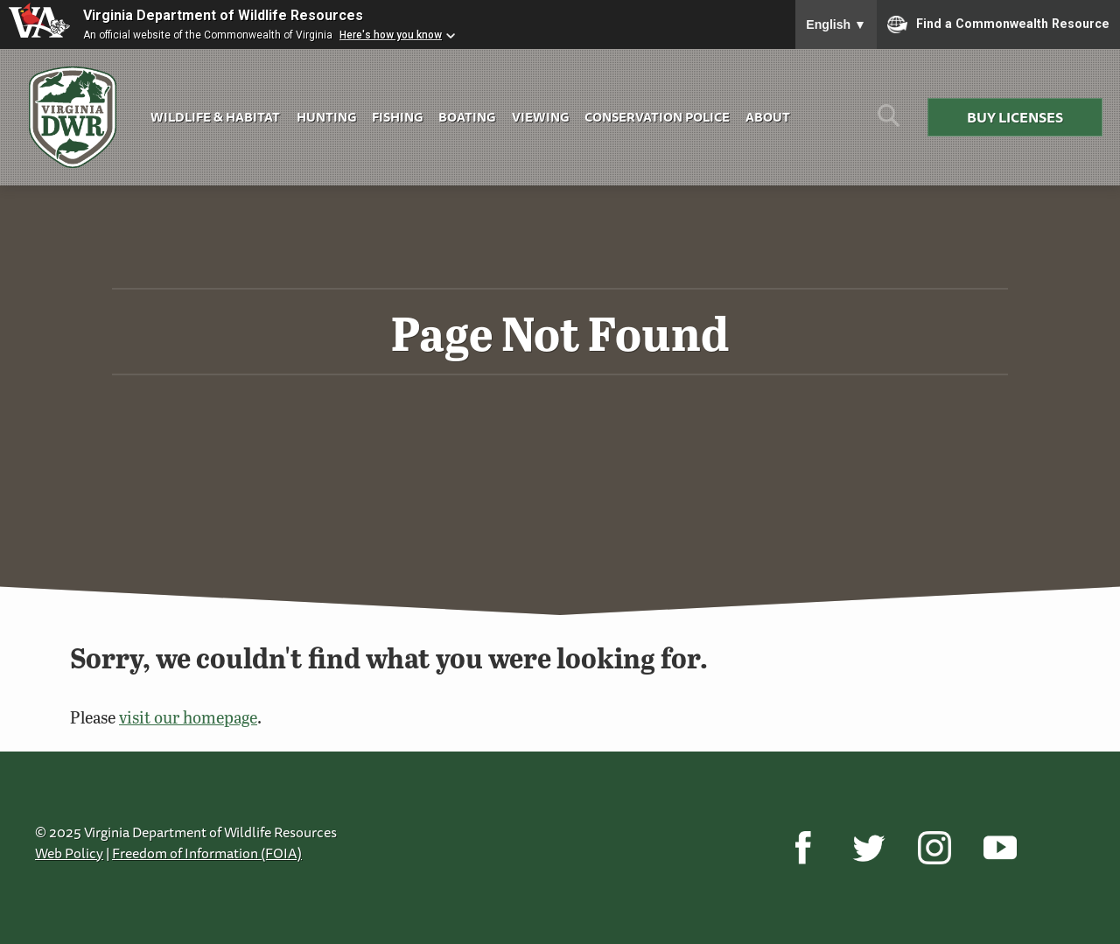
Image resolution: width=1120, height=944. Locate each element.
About (768, 117)
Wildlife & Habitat (215, 117)
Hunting (326, 117)
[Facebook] (803, 848)
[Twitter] (868, 848)
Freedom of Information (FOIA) (207, 853)
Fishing (397, 117)
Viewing (540, 117)
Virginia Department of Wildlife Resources (223, 15)
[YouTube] (999, 848)
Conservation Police (657, 117)
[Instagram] (934, 848)
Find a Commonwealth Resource (998, 24)
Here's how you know (391, 35)
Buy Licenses (1015, 117)
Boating (466, 117)
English (836, 24)
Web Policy (69, 853)
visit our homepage (188, 717)
